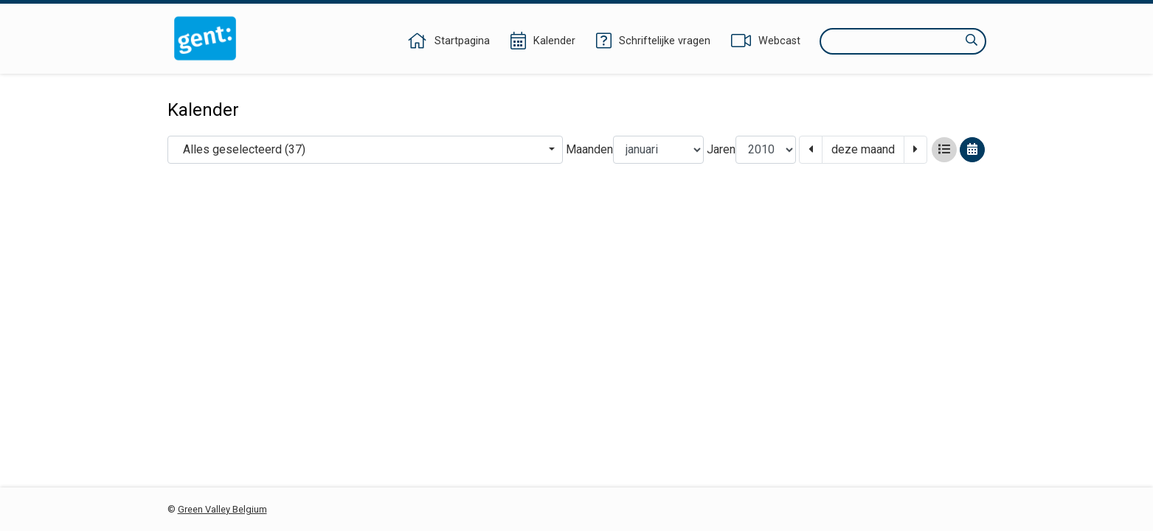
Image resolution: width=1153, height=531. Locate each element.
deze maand (863, 149)
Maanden (589, 149)
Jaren (721, 149)
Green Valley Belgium (222, 509)
